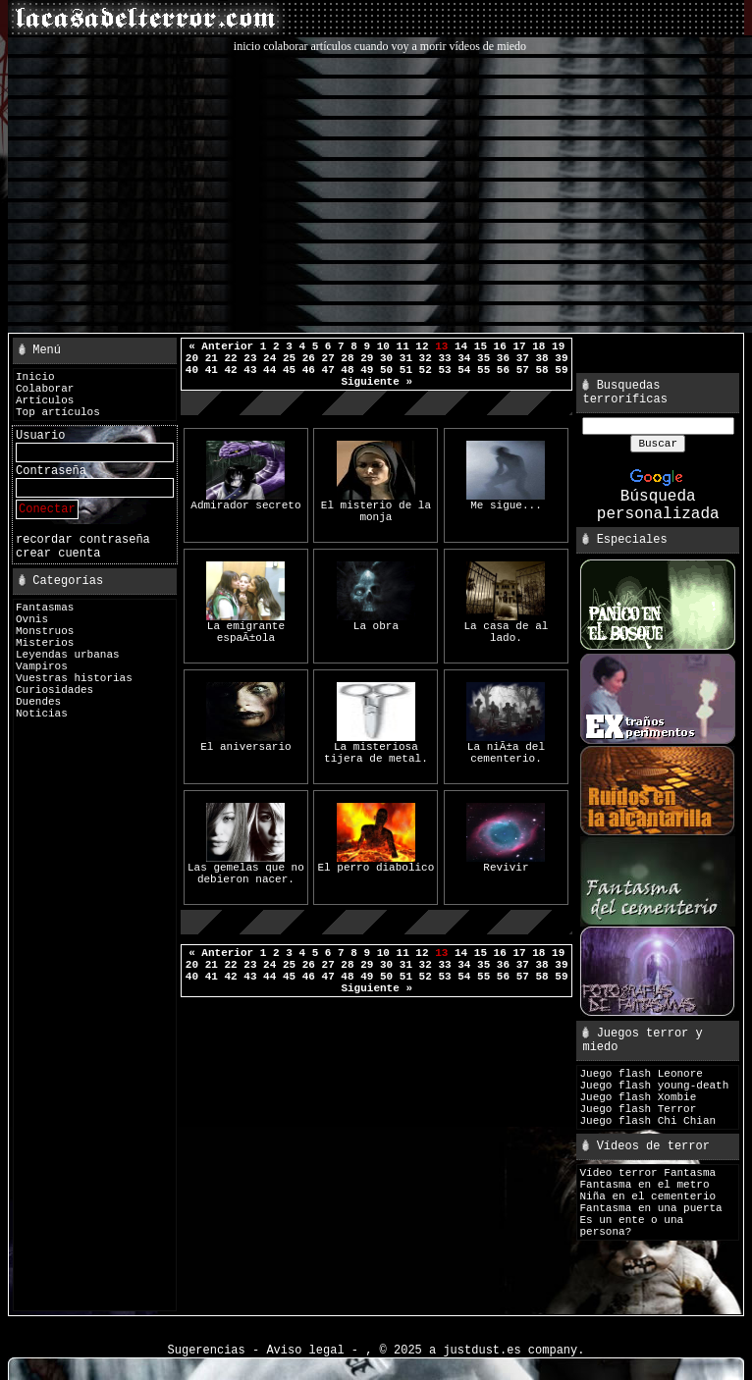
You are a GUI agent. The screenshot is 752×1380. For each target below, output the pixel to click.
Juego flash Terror (637, 1109)
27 (328, 358)
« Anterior (220, 346)
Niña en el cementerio (647, 1196)
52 (425, 370)
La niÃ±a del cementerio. (505, 748)
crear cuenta (58, 553)
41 (211, 370)
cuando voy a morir (400, 46)
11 (403, 346)
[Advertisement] (380, 191)
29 (366, 358)
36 (503, 358)
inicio (247, 46)
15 (480, 346)
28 (347, 358)
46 (308, 370)
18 (538, 346)
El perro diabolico (376, 863)
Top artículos (58, 412)
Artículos (45, 400)
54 (463, 370)
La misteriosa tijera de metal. (376, 748)
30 (386, 358)
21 (211, 358)
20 (192, 358)
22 (230, 358)
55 (483, 370)
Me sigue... (505, 501)
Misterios (45, 643)
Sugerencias (206, 1350)
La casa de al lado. (506, 627)
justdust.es (481, 1350)
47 (328, 370)
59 (561, 370)
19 (558, 346)
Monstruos (45, 631)
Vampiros (42, 666)
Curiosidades (54, 690)
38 (541, 358)
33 (444, 358)
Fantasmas (45, 607)
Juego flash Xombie (637, 1097)
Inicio (35, 377)
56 (503, 370)
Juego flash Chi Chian (647, 1121)
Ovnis (32, 619)
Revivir (505, 863)
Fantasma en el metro (644, 1185)
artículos (331, 46)
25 (289, 358)
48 (347, 370)
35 (483, 358)
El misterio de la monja (376, 507)
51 (406, 370)
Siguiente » (376, 382)
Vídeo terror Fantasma (647, 1173)
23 (249, 358)
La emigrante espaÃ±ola (245, 627)
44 (269, 370)
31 (406, 358)
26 (308, 358)
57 (522, 370)
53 (444, 370)
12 (421, 346)
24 (269, 358)
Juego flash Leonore (640, 1074)
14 (461, 346)
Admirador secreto (245, 501)
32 (425, 358)
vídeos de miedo (487, 46)
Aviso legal (305, 1350)
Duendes (38, 702)
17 (518, 346)
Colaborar (45, 389)
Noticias (42, 713)
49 (366, 370)
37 (522, 358)
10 (383, 346)
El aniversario (245, 742)
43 (249, 370)
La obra (376, 621)
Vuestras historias (74, 678)
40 (192, 370)
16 (500, 346)
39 (561, 358)
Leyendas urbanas (68, 655)
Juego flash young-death (653, 1085)
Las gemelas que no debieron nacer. (246, 869)
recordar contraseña (83, 540)
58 (541, 370)
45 (289, 370)
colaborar (285, 46)
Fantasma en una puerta (650, 1208)
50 (386, 370)
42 (230, 370)
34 (463, 358)
